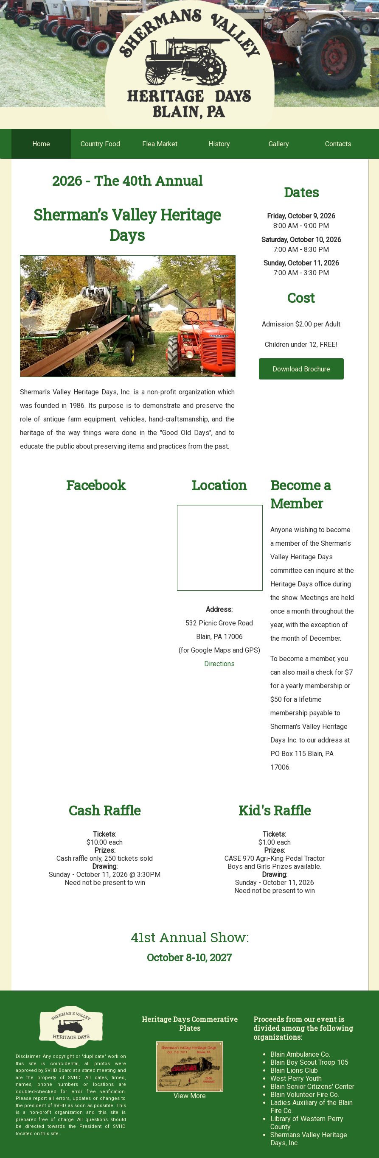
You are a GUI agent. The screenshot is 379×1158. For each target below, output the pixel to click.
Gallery (279, 144)
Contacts (338, 144)
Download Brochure (301, 369)
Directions (219, 664)
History (219, 144)
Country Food (100, 144)
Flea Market (159, 144)
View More (190, 1096)
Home (41, 144)
